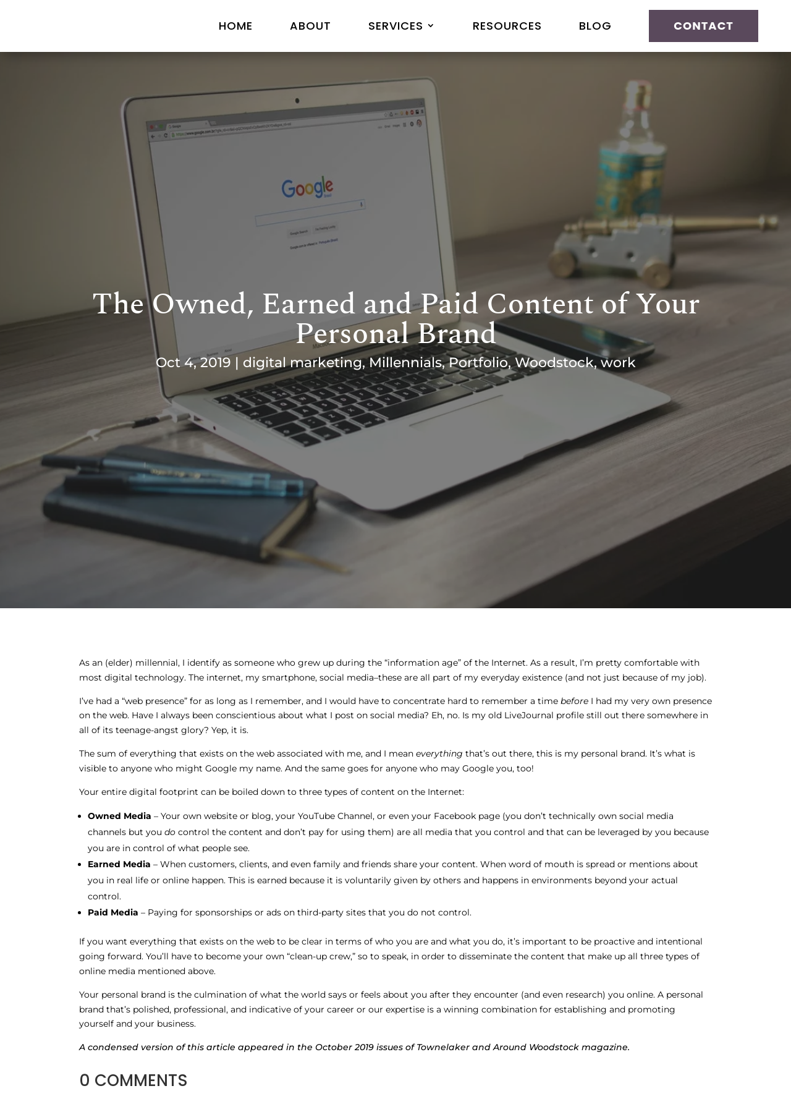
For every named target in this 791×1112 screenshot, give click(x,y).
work (618, 362)
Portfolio (478, 362)
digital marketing (302, 362)
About (310, 25)
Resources (507, 25)
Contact (704, 25)
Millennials (405, 362)
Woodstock (554, 362)
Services (395, 25)
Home (236, 25)
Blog (595, 25)
